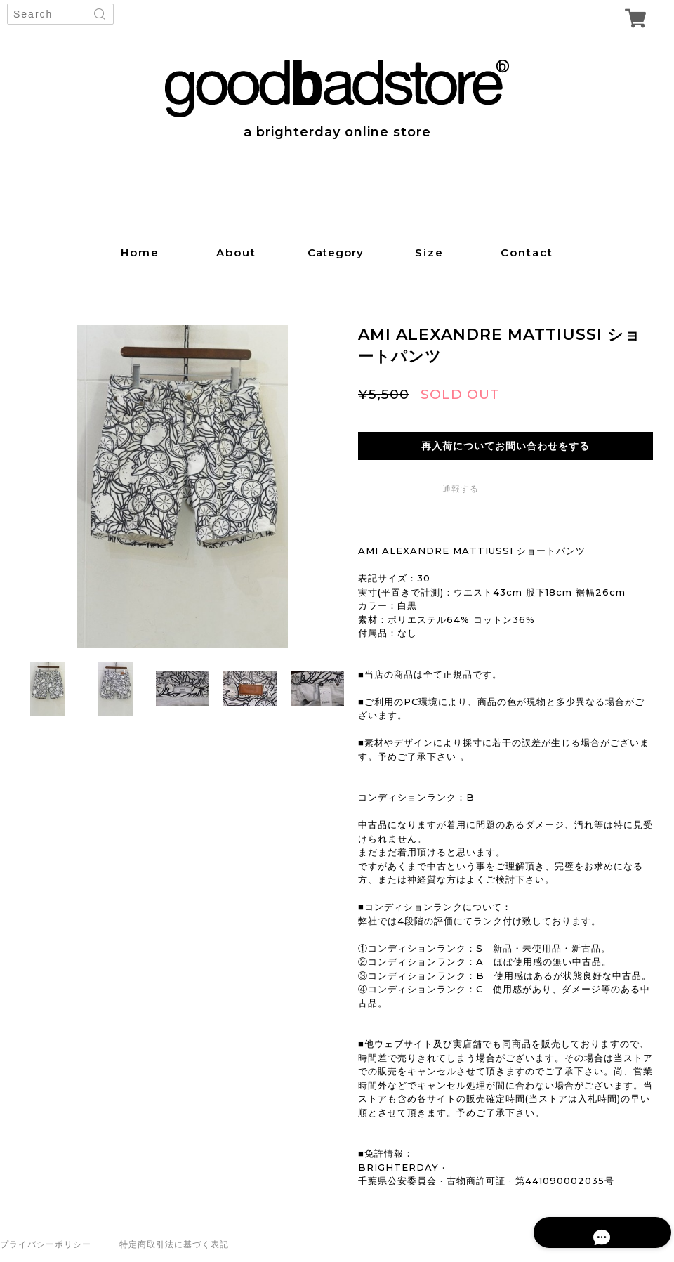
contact (527, 252)
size (429, 252)
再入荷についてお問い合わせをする (505, 446)
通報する (460, 488)
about (236, 252)
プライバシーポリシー (45, 1244)
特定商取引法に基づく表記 (174, 1244)
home (140, 252)
